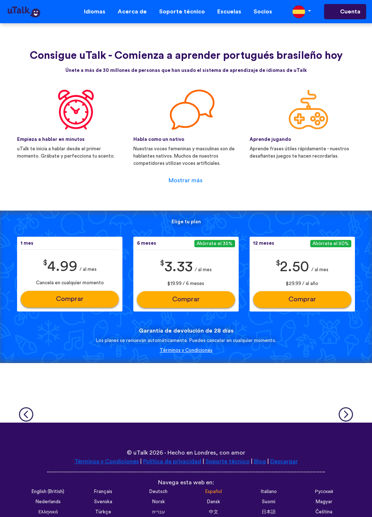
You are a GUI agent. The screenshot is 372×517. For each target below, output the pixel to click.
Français (103, 491)
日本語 (269, 511)
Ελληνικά (48, 511)
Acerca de (132, 12)
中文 (213, 511)
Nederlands (48, 501)
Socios (263, 12)
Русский (324, 491)
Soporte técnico (182, 12)
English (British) (48, 491)
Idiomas (94, 12)
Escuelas (229, 12)
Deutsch (158, 491)
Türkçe (103, 511)
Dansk (213, 501)
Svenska (103, 501)
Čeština (323, 511)
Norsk (158, 501)
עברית (158, 511)
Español (213, 491)
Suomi (268, 501)
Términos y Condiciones (186, 350)
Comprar (70, 299)
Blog (260, 461)
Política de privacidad (172, 461)
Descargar (284, 461)
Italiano (269, 491)
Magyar (324, 501)
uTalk (140, 453)
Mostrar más (185, 180)
